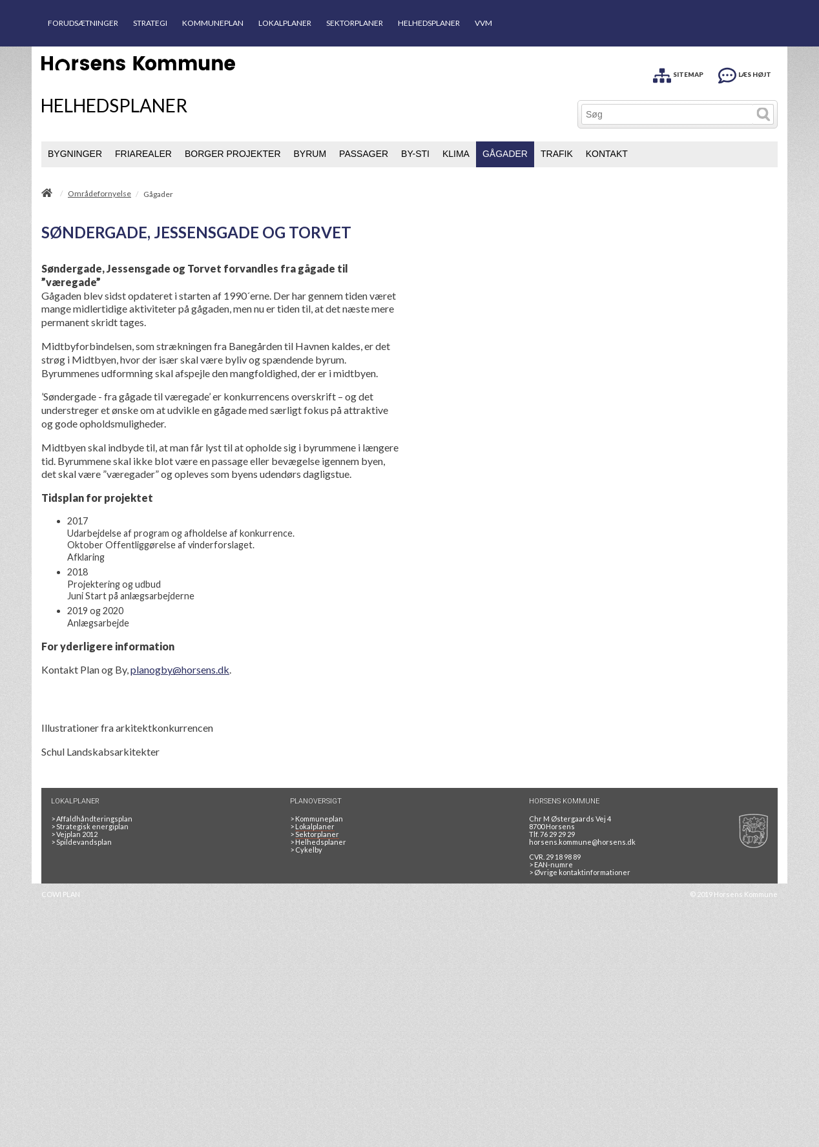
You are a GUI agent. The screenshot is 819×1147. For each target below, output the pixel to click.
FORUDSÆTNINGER (83, 23)
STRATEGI (150, 23)
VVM (483, 23)
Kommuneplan (316, 818)
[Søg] (667, 114)
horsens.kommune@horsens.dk (582, 842)
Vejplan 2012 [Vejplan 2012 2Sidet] (74, 834)
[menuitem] (75, 154)
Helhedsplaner (318, 842)
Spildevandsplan (81, 842)
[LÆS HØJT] (745, 73)
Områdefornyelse (99, 193)
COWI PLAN (60, 894)
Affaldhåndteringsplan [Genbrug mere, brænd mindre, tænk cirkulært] (91, 818)
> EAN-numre (551, 864)
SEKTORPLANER (354, 23)
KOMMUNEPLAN (213, 23)
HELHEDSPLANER (429, 23)
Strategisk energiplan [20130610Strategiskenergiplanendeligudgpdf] (90, 826)
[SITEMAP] (678, 73)
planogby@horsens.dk (179, 669)
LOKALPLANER (284, 23)
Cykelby (306, 849)
